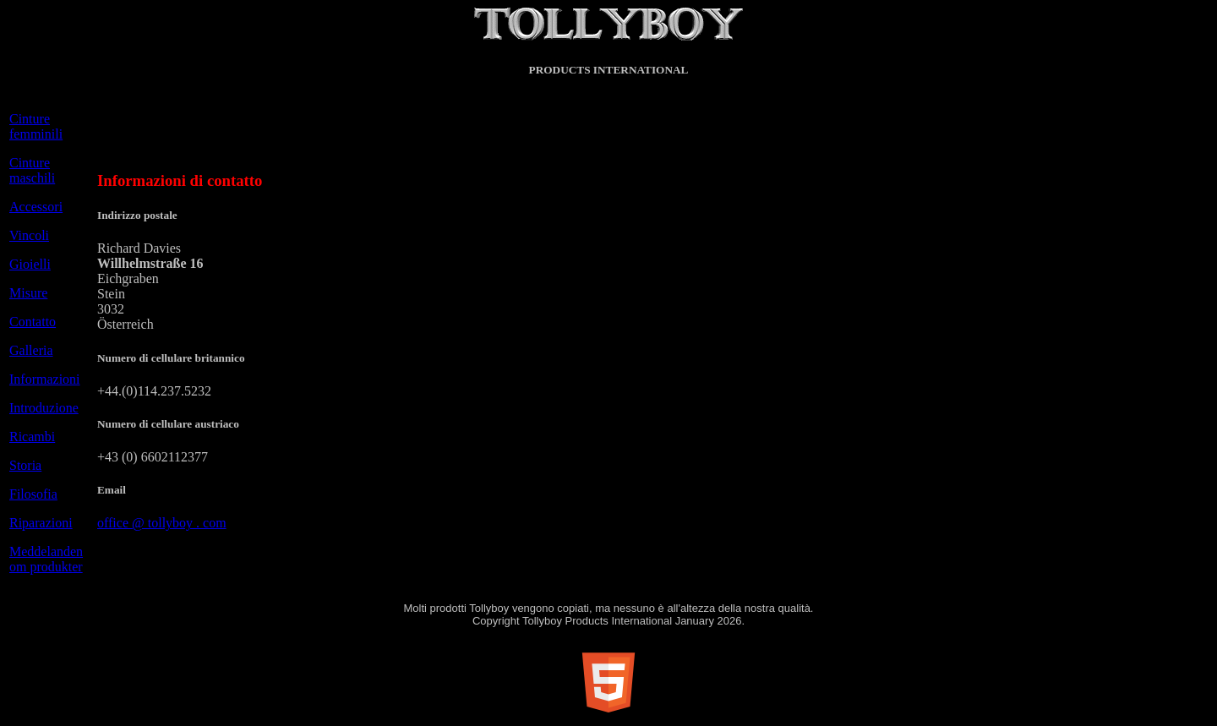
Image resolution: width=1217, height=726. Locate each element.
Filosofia (33, 494)
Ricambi (32, 436)
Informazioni (44, 379)
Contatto (32, 321)
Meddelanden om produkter (46, 559)
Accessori (36, 206)
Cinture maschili (32, 170)
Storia (25, 465)
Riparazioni (41, 523)
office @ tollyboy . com (161, 523)
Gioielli (30, 264)
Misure (28, 293)
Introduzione (44, 408)
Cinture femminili (36, 126)
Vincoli (29, 235)
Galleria (31, 350)
